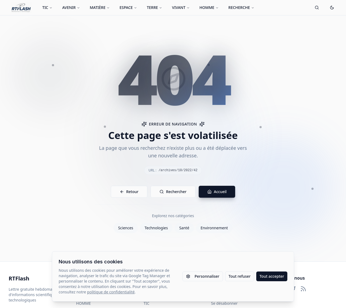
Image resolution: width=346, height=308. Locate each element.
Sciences (125, 227)
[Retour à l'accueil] (21, 7)
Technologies (156, 227)
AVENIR (71, 7)
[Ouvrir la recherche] (316, 7)
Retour (129, 191)
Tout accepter (272, 276)
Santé (184, 227)
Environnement (214, 227)
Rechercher (173, 191)
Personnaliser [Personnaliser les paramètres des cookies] (202, 276)
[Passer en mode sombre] (332, 7)
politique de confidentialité (111, 291)
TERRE (154, 7)
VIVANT (181, 7)
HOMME (209, 7)
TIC (47, 7)
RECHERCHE (241, 7)
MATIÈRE (100, 7)
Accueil (217, 191)
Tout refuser (240, 276)
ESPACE (128, 7)
